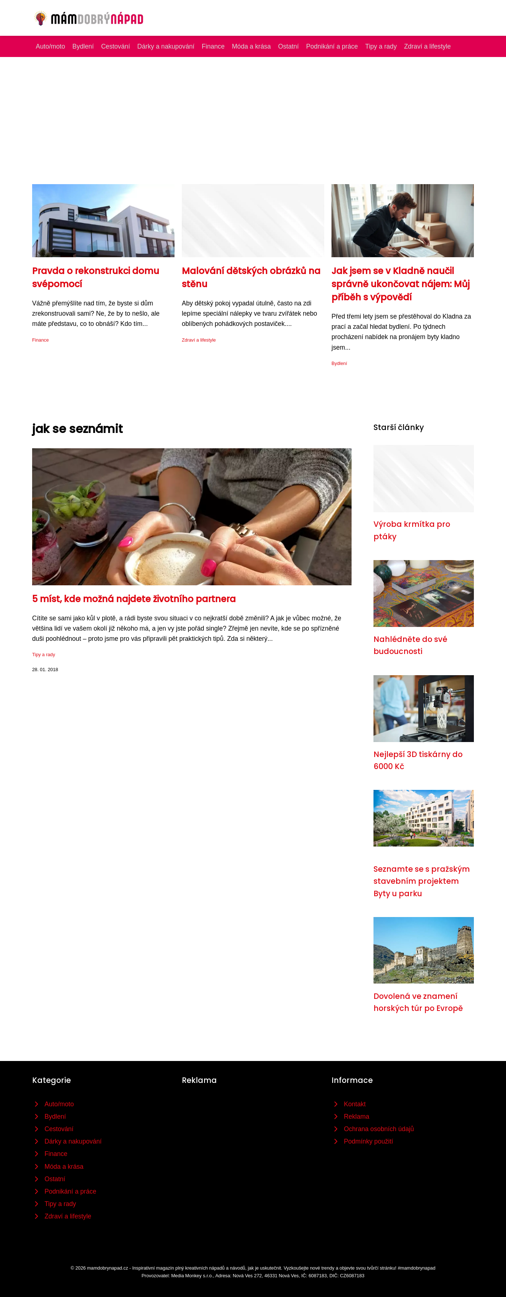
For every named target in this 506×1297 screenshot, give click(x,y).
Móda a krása (251, 46)
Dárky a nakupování (165, 46)
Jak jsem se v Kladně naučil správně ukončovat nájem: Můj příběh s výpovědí (400, 284)
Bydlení (83, 46)
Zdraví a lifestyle (427, 46)
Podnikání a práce (332, 46)
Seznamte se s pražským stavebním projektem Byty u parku (421, 881)
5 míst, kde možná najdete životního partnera (134, 599)
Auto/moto (50, 46)
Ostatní (288, 46)
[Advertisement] (253, 112)
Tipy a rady (380, 46)
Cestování (115, 46)
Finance (213, 46)
